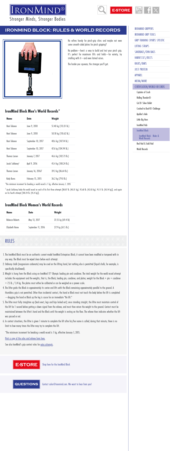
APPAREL (138, 75)
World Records (142, 149)
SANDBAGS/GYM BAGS (145, 52)
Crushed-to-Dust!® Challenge (148, 108)
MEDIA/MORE (141, 81)
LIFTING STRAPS (142, 46)
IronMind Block (142, 130)
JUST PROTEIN (141, 69)
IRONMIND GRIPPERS (144, 29)
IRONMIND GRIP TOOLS (145, 34)
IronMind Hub (142, 125)
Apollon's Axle (142, 114)
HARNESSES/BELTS (144, 58)
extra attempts (46, 344)
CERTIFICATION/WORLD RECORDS (150, 87)
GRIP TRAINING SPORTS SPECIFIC (149, 40)
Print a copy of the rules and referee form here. (25, 338)
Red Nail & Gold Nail (145, 143)
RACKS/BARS (141, 63)
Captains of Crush (143, 92)
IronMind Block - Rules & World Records (149, 137)
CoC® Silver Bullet (144, 103)
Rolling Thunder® (144, 97)
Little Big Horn (142, 119)
